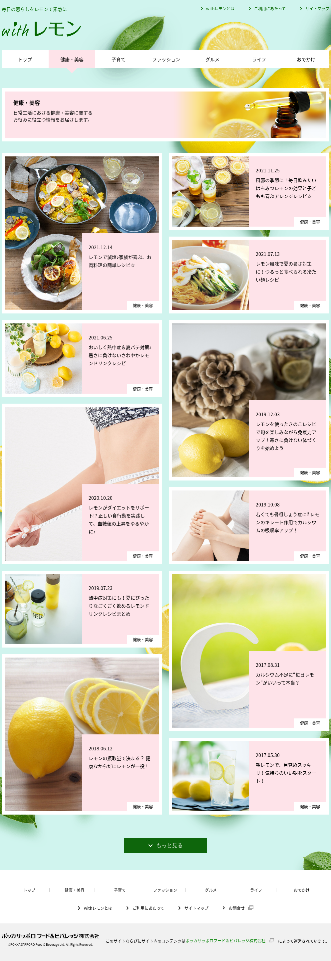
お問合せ (237, 907)
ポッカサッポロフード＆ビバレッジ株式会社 (225, 941)
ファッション (166, 59)
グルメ (212, 59)
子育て (119, 59)
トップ (25, 59)
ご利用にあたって (270, 9)
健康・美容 (72, 59)
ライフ (259, 59)
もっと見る (165, 845)
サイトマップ (317, 9)
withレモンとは (220, 9)
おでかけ (306, 59)
